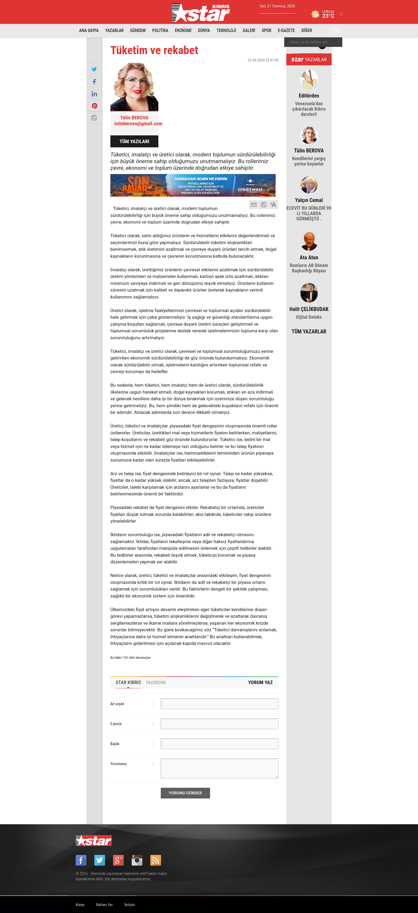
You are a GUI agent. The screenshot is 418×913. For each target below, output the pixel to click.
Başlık (114, 744)
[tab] (128, 682)
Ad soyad (117, 704)
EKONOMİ (183, 30)
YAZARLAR (114, 30)
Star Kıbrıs (204, 12)
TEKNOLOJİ (226, 30)
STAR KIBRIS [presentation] (128, 682)
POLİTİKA (160, 30)
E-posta (116, 724)
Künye (80, 905)
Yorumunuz (118, 764)
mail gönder (254, 204)
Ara (335, 30)
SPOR (266, 30)
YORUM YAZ (260, 682)
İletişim (129, 905)
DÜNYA (204, 30)
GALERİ (249, 30)
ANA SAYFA (89, 30)
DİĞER (307, 30)
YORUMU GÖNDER (185, 793)
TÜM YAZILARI (134, 141)
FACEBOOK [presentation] (156, 682)
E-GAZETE (286, 30)
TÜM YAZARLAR (309, 331)
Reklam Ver (104, 905)
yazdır (263, 204)
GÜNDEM (138, 30)
